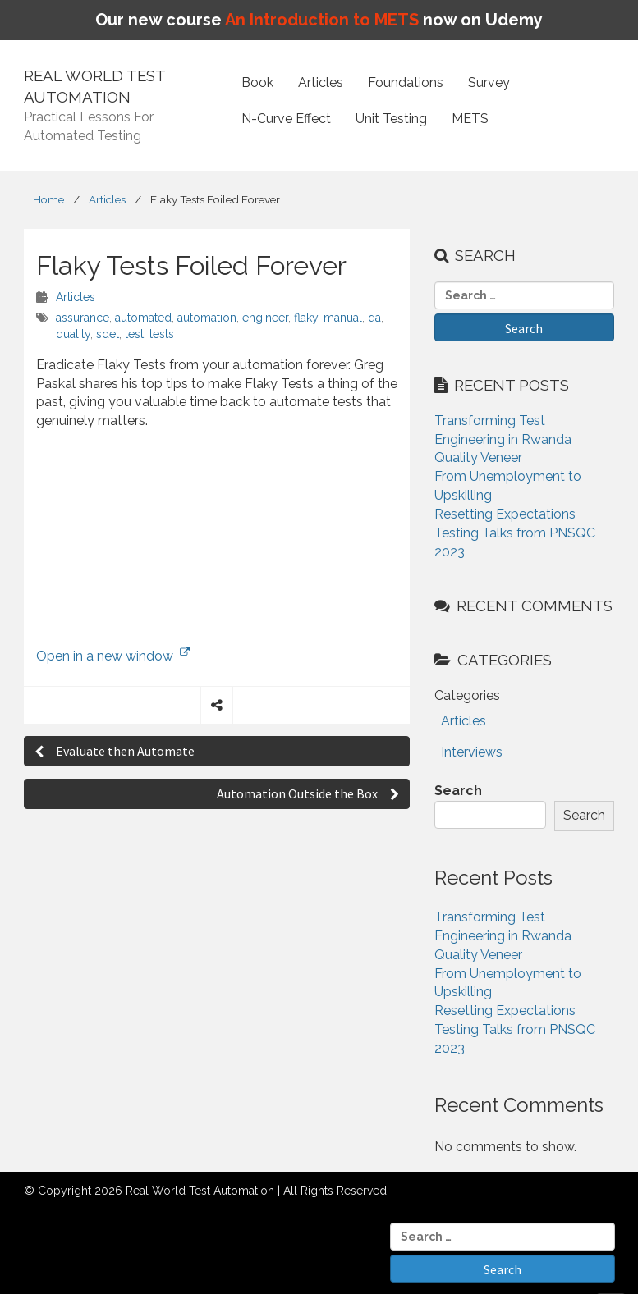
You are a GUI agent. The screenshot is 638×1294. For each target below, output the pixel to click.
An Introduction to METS (322, 20)
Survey (489, 82)
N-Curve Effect (286, 118)
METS (470, 118)
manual (343, 317)
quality (73, 334)
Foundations (405, 82)
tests (161, 334)
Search (458, 790)
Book (257, 82)
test (134, 334)
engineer (265, 317)
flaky (306, 317)
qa (374, 317)
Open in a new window (113, 656)
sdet (107, 334)
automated (143, 317)
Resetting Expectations (505, 514)
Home (48, 199)
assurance (82, 317)
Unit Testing (391, 118)
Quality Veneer (478, 457)
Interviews (472, 752)
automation (206, 317)
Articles (320, 82)
